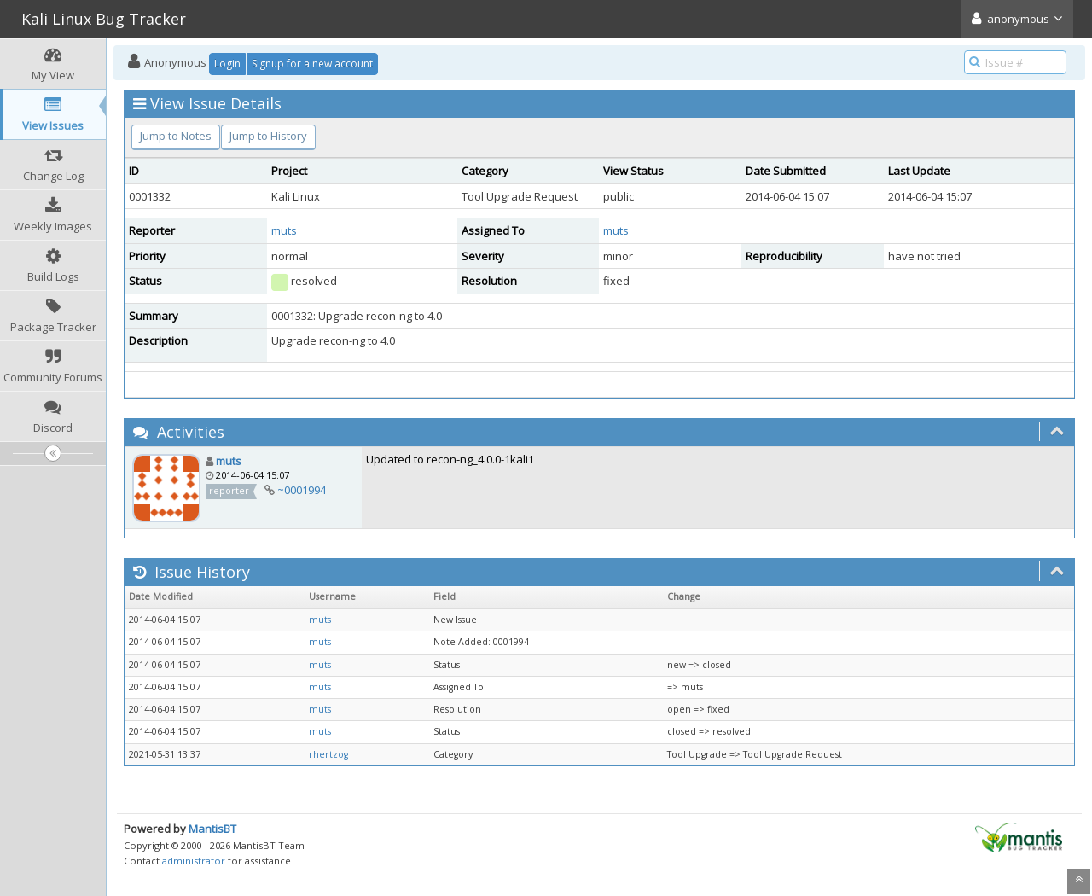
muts (284, 230)
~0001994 (301, 489)
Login (227, 63)
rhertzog (328, 754)
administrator (193, 860)
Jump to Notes (176, 135)
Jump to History (268, 135)
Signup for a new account (312, 63)
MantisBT (212, 828)
